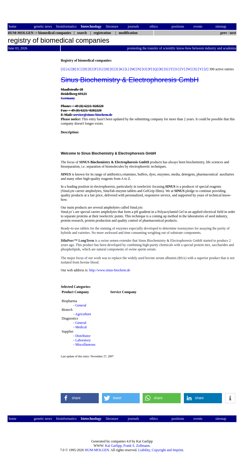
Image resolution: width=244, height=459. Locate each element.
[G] (100, 69)
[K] (121, 69)
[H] (106, 69)
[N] (138, 69)
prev (223, 33)
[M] (132, 69)
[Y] (200, 69)
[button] (80, 398)
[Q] (155, 69)
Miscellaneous (85, 345)
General (80, 305)
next (233, 33)
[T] (171, 69)
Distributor (83, 336)
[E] (90, 69)
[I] (112, 69)
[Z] (206, 69)
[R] (161, 69)
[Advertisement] (32, 145)
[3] (63, 69)
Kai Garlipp (113, 446)
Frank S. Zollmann (136, 446)
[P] (150, 69)
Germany (68, 98)
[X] (195, 69)
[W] (188, 69)
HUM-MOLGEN (97, 450)
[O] (144, 69)
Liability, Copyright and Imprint (160, 450)
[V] (182, 69)
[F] (96, 69)
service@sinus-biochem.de (92, 115)
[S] (166, 69)
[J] (116, 69)
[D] (84, 69)
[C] (79, 69)
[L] (127, 69)
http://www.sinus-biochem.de (109, 270)
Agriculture (83, 314)
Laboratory (83, 340)
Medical (81, 327)
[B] (73, 69)
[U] (177, 69)
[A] (68, 69)
